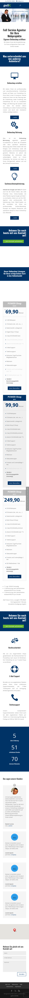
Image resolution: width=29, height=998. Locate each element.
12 (27, 507)
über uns (7, 984)
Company (13, 855)
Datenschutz (9, 986)
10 (27, 504)
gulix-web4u (14, 996)
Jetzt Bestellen (14, 388)
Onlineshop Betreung (14, 132)
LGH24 (10, 826)
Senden (21, 974)
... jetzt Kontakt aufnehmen (13, 241)
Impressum (18, 986)
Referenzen (15, 984)
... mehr (14, 117)
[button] (15, 930)
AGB (21, 984)
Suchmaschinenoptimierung (14, 183)
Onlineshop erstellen (14, 83)
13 (27, 509)
